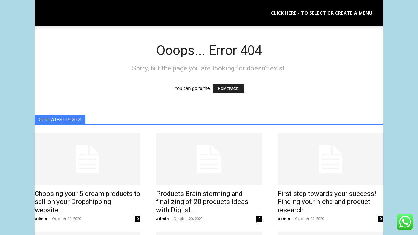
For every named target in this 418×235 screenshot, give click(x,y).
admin (41, 218)
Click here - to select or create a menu (321, 13)
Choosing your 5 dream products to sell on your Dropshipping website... (87, 202)
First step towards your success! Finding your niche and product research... (327, 202)
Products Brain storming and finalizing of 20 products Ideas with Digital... (202, 202)
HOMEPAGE (228, 89)
